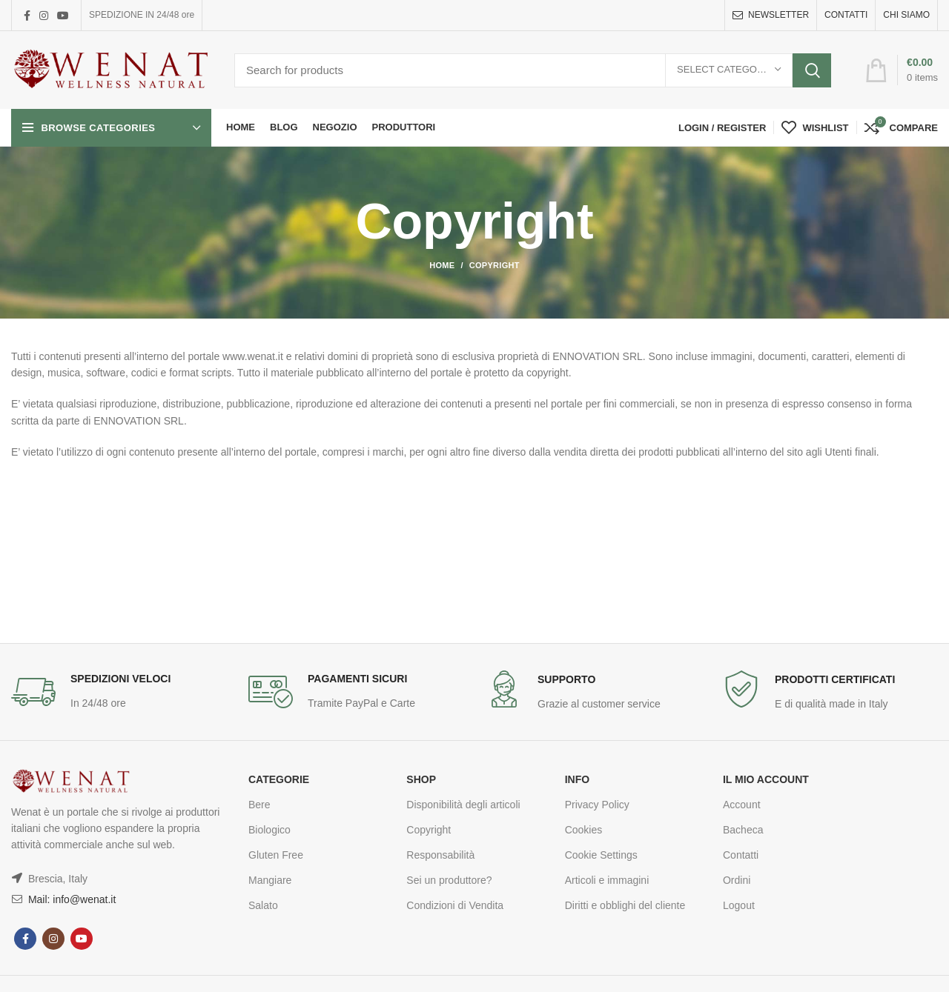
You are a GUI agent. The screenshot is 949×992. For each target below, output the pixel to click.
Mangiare (269, 880)
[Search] (532, 70)
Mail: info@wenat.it (70, 899)
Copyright (428, 830)
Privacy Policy (597, 804)
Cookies (584, 830)
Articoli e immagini (607, 880)
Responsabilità (440, 855)
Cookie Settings (601, 855)
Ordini (736, 880)
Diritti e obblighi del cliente (625, 905)
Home (441, 265)
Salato (263, 905)
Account (742, 804)
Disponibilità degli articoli (463, 804)
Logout (739, 905)
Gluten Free (275, 855)
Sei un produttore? (449, 880)
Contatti (740, 855)
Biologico (269, 830)
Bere (259, 804)
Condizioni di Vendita (454, 905)
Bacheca (743, 830)
